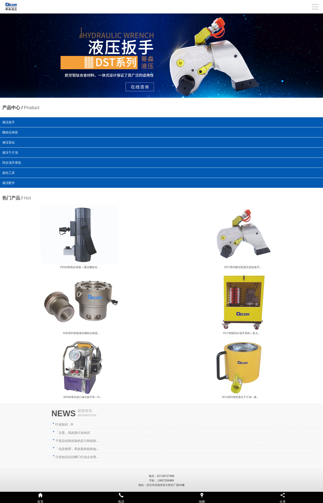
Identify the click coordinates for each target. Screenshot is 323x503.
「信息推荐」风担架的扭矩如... (219, 449)
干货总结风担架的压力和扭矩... (219, 441)
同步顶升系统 (12, 162)
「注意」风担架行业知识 (214, 432)
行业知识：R (206, 424)
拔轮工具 (9, 172)
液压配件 (10, 182)
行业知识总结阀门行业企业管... (219, 457)
